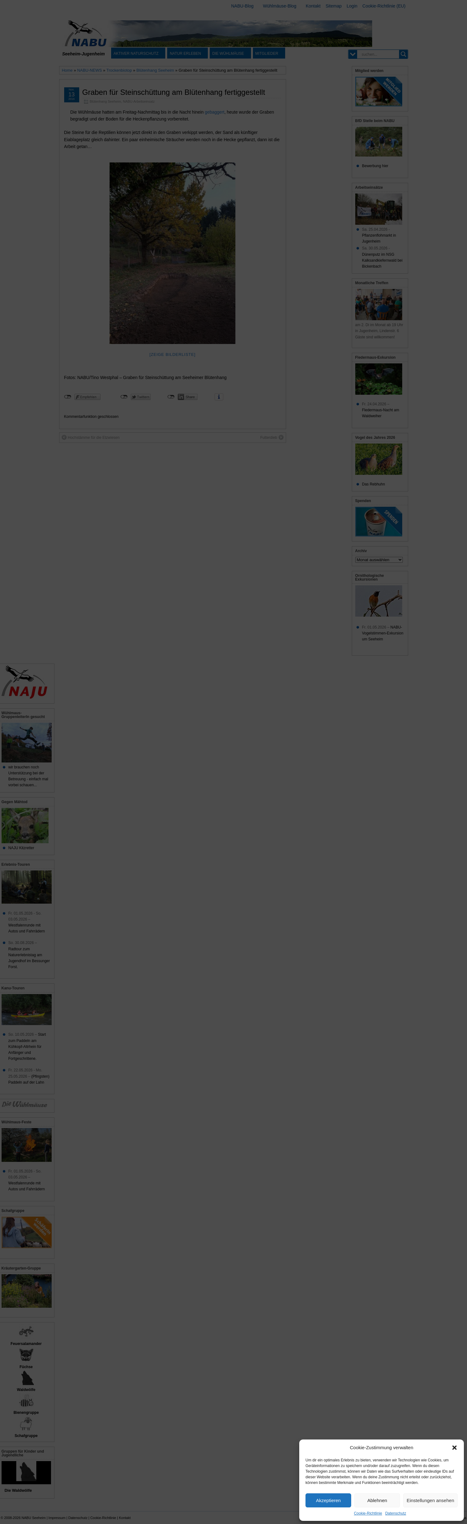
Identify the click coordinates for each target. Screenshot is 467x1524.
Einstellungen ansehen (430, 1500)
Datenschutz (395, 1513)
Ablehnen (377, 1500)
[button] (454, 1447)
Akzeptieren (328, 1500)
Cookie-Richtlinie (368, 1513)
